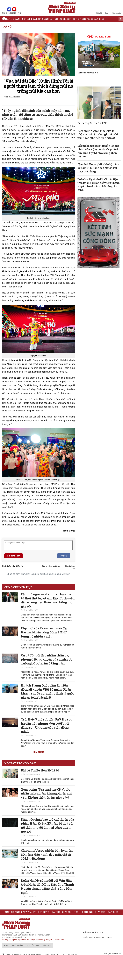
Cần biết (99, 19)
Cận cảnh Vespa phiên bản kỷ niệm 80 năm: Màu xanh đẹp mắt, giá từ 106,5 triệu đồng (47, 854)
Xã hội (53, 19)
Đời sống (43, 19)
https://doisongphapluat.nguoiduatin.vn (16, 933)
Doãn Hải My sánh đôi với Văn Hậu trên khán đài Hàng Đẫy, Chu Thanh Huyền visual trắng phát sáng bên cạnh (47, 887)
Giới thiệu (17, 945)
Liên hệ (99, 13)
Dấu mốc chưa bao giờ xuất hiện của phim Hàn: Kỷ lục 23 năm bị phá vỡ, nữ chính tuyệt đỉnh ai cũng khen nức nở (47, 826)
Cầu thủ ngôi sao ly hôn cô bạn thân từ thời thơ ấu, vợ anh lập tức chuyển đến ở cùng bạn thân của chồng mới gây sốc (48, 600)
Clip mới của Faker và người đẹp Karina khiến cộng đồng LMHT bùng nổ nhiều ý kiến (44, 632)
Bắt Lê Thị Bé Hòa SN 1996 (40, 770)
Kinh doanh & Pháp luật (21, 19)
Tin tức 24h (33, 945)
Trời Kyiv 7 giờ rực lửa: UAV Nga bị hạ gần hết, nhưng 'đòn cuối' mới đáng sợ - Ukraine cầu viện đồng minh (46, 725)
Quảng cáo (116, 13)
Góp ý (107, 13)
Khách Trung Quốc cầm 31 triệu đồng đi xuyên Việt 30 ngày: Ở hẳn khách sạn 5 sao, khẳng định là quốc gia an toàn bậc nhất (47, 691)
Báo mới (47, 945)
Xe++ (69, 19)
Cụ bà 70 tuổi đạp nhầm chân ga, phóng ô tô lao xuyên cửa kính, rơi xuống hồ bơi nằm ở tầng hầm (46, 659)
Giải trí (62, 19)
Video (90, 19)
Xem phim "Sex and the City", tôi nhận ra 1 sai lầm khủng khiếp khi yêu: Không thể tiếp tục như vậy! (46, 793)
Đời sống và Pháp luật (87, 72)
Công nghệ (79, 19)
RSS (6, 945)
